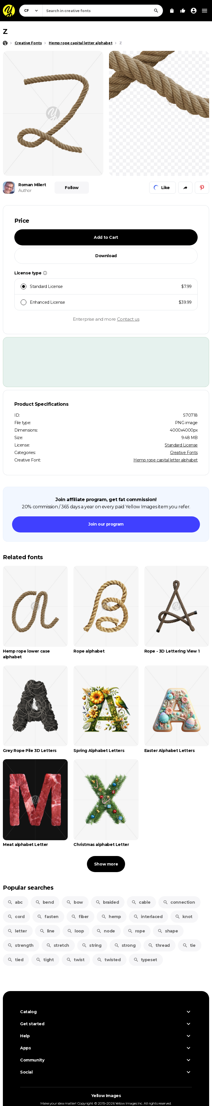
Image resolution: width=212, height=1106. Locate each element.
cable (140, 902)
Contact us (128, 319)
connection (179, 902)
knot (183, 916)
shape (167, 931)
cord (15, 916)
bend (44, 902)
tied (15, 959)
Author (25, 190)
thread (159, 945)
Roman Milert (32, 184)
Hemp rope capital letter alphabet (165, 460)
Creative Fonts (184, 452)
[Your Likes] (182, 10)
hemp (111, 916)
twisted (108, 959)
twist (75, 959)
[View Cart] (171, 10)
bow (74, 902)
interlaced (147, 916)
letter (17, 931)
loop (75, 931)
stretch (57, 945)
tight (45, 959)
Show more (106, 864)
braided (107, 902)
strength (20, 945)
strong (125, 945)
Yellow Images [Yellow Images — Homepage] (106, 1095)
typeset (145, 959)
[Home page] (5, 43)
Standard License (181, 445)
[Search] (156, 10)
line (47, 931)
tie (189, 945)
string (92, 945)
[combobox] (103, 10)
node (105, 931)
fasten (48, 916)
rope (136, 931)
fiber (80, 916)
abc (15, 902)
